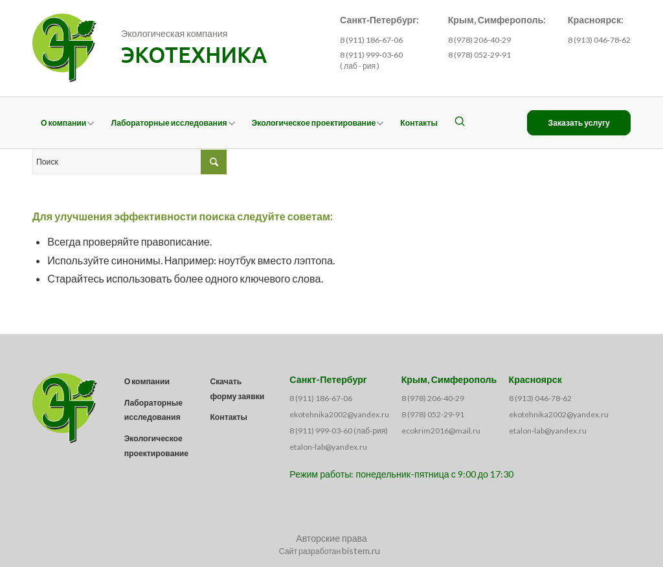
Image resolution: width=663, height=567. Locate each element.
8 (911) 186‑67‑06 (371, 40)
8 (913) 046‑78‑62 (599, 40)
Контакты (228, 417)
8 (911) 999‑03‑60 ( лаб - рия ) (371, 60)
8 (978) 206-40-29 (479, 40)
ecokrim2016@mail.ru (440, 430)
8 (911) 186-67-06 (320, 398)
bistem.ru (361, 550)
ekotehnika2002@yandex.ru (339, 414)
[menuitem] (67, 122)
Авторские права (331, 538)
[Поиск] (459, 122)
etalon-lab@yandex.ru (328, 447)
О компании (147, 381)
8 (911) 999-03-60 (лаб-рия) (338, 430)
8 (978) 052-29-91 (479, 55)
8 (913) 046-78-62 (540, 398)
